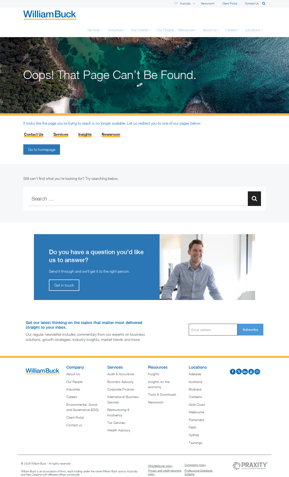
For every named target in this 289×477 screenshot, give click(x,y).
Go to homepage (41, 135)
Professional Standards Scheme (199, 458)
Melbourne (196, 398)
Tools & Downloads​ (162, 380)
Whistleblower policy (160, 451)
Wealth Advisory (118, 416)
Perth (192, 413)
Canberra (195, 383)
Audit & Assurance (120, 360)
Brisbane (195, 375)
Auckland (195, 368)
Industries (73, 375)
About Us (73, 360)
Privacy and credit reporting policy (164, 458)
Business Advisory (120, 368)
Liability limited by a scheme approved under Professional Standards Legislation (68, 463)
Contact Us (33, 120)
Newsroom (207, 3)
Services (60, 120)
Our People (74, 368)
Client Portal (229, 3)
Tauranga (195, 428)
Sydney (194, 421)
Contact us (252, 3)
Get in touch (64, 271)
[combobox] (144, 184)
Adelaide (195, 360)
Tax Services (116, 408)
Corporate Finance (120, 375)
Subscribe (250, 315)
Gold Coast (197, 390)
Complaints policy (195, 451)
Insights (85, 120)
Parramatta (196, 406)
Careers (71, 383)
